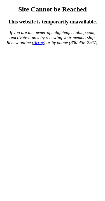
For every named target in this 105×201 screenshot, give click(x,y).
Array (38, 42)
